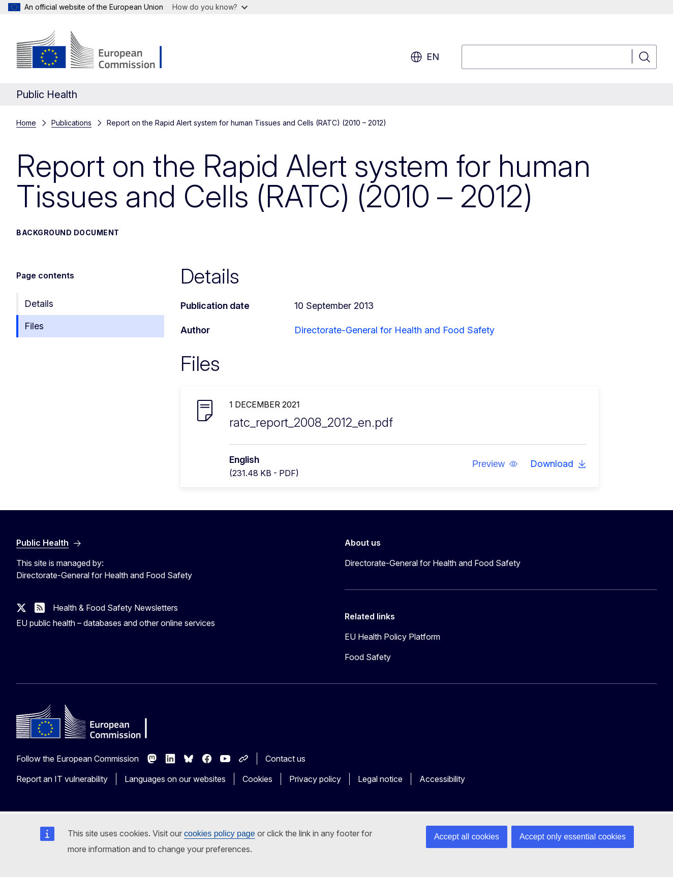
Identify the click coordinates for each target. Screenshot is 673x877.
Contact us (285, 759)
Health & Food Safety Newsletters (115, 608)
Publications (71, 122)
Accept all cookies (466, 836)
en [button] (424, 57)
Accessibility (442, 779)
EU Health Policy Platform (392, 637)
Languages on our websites (175, 779)
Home (26, 122)
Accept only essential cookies (572, 836)
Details (38, 303)
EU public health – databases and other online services (115, 623)
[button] (495, 463)
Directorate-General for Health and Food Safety (394, 330)
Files (34, 326)
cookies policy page (219, 833)
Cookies (257, 779)
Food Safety (368, 657)
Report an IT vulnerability (62, 779)
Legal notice (380, 779)
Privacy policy (315, 779)
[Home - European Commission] (98, 50)
